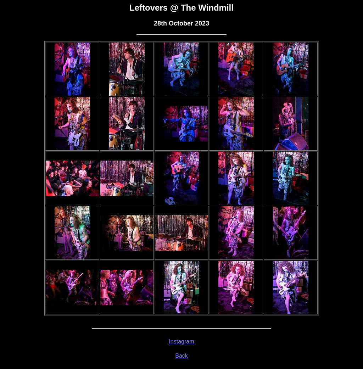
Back (181, 356)
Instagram (181, 342)
